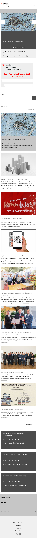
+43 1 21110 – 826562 (12, 461)
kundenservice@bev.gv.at (14, 443)
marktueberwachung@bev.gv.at (16, 485)
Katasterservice (19, 52)
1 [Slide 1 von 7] (13, 47)
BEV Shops (6, 52)
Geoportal (6, 56)
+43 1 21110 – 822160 (12, 439)
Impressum (18, 525)
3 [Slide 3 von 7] (16, 47)
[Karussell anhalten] (33, 47)
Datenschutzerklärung (18, 522)
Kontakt (18, 520)
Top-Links (18, 502)
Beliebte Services (18, 497)
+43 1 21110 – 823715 (12, 482)
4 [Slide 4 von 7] (18, 47)
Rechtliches (18, 507)
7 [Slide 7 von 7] (23, 47)
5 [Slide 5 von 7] (20, 47)
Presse (29, 56)
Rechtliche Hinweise (18, 531)
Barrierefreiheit (18, 528)
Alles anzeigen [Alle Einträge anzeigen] (32, 109)
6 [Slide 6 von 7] (22, 47)
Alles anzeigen (30, 424)
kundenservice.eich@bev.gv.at (16, 464)
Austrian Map (18, 56)
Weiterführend (18, 512)
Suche (2, 94)
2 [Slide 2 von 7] (15, 47)
